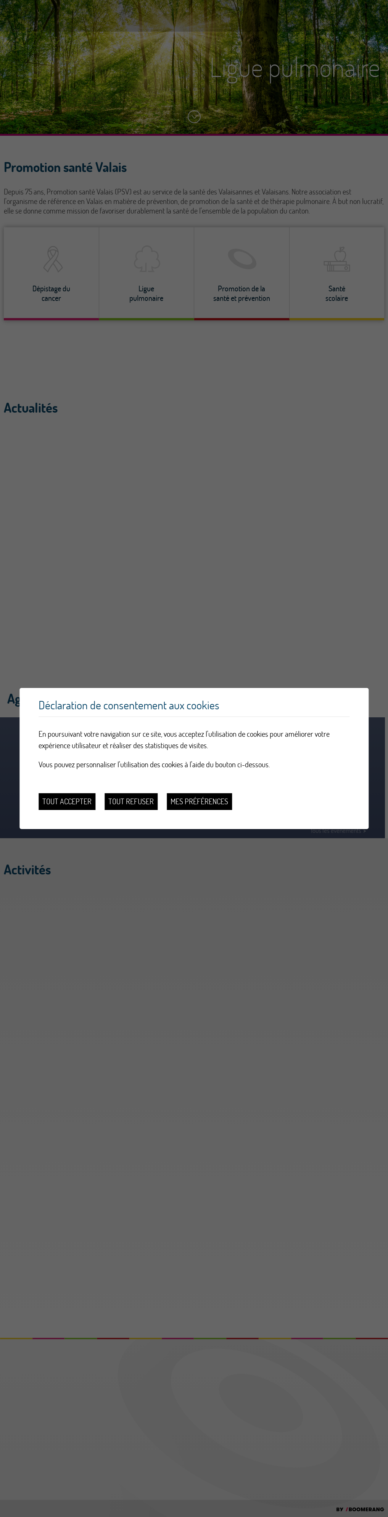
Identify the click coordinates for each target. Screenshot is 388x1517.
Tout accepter (67, 801)
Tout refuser (131, 801)
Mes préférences (199, 801)
